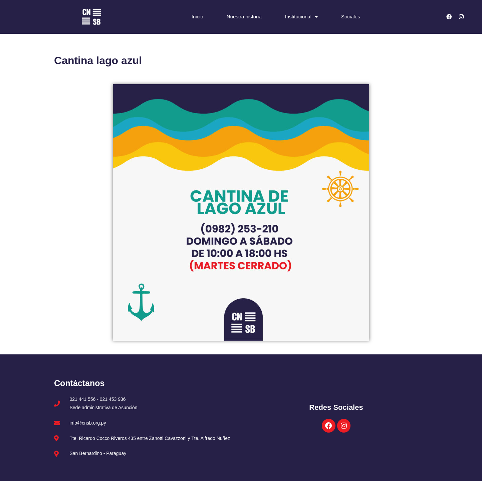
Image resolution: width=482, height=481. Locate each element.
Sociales (350, 16)
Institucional (301, 17)
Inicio (197, 16)
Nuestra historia (244, 16)
